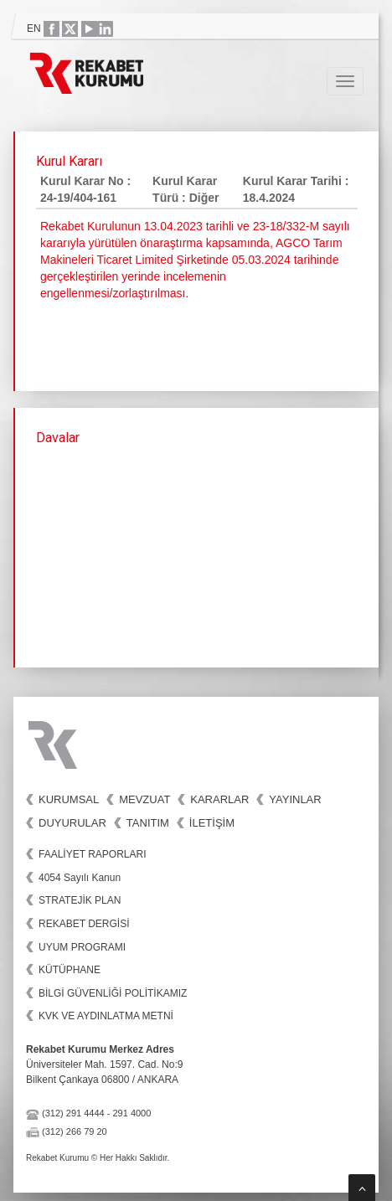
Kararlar (219, 799)
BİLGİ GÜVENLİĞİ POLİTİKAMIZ (113, 993)
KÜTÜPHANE (70, 970)
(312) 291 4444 (73, 1113)
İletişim (212, 823)
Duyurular (72, 823)
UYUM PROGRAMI (82, 947)
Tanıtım (147, 823)
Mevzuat (144, 799)
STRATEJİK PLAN (80, 900)
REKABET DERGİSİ (84, 924)
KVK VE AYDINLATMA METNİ (106, 1016)
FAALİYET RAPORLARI (93, 854)
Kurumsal (69, 799)
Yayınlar (295, 799)
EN (34, 28)
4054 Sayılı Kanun (80, 878)
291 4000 (131, 1113)
